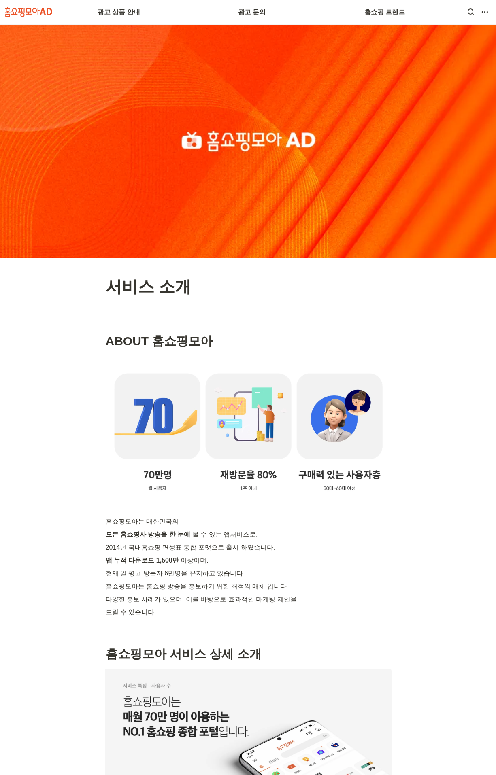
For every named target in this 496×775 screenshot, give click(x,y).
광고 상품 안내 (119, 11)
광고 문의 (252, 11)
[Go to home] (28, 12)
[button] (470, 12)
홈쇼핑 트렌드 (384, 11)
